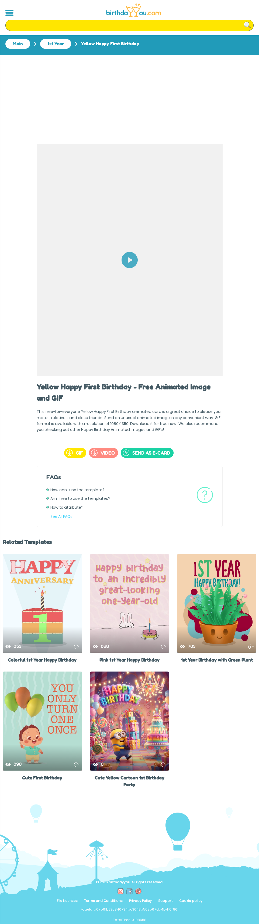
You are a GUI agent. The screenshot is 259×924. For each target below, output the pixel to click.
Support (165, 900)
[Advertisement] (129, 95)
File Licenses (67, 900)
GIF (74, 452)
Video (103, 452)
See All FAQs (61, 516)
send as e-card (146, 452)
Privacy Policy (140, 900)
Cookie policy (190, 900)
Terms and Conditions (103, 900)
